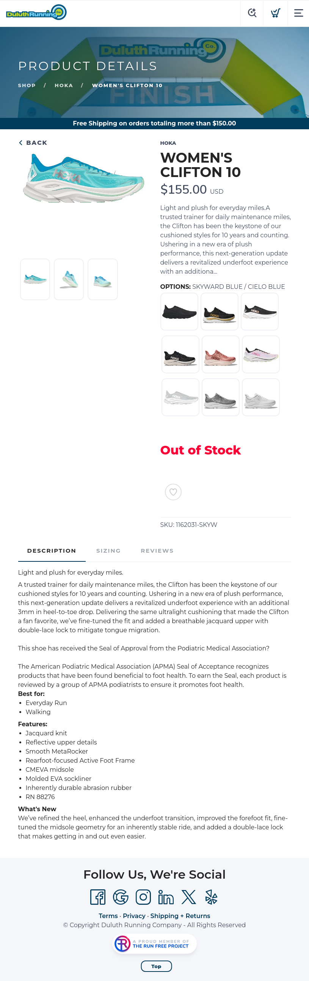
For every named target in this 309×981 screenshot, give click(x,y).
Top (156, 966)
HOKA (64, 85)
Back (33, 142)
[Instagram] (143, 897)
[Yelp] (211, 897)
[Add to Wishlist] (173, 492)
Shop (27, 85)
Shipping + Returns (180, 916)
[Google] (120, 897)
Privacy (134, 916)
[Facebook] (97, 897)
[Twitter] (188, 897)
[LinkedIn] (166, 897)
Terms (108, 916)
